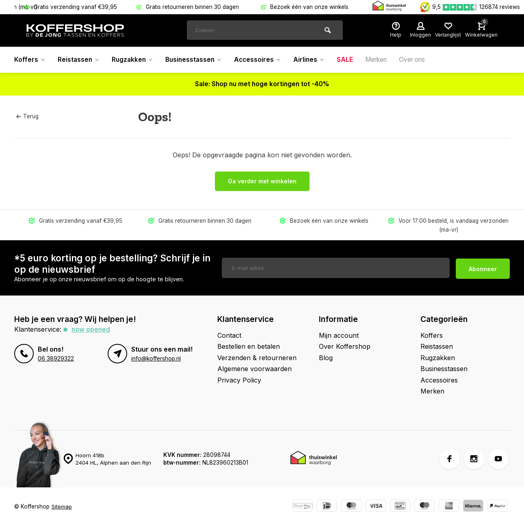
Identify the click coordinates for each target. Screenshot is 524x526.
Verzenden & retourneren (257, 358)
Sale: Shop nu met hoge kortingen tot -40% (262, 84)
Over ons (423, 60)
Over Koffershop (344, 346)
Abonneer (483, 267)
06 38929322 (56, 358)
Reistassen (79, 60)
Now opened (91, 329)
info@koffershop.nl (156, 358)
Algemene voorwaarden (254, 369)
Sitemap (62, 506)
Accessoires (264, 60)
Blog (326, 358)
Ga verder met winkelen (262, 181)
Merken (385, 60)
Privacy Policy (239, 380)
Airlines (316, 60)
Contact (229, 335)
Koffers (30, 60)
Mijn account (339, 335)
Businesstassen (198, 60)
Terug (27, 116)
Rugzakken (134, 60)
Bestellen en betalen (248, 346)
